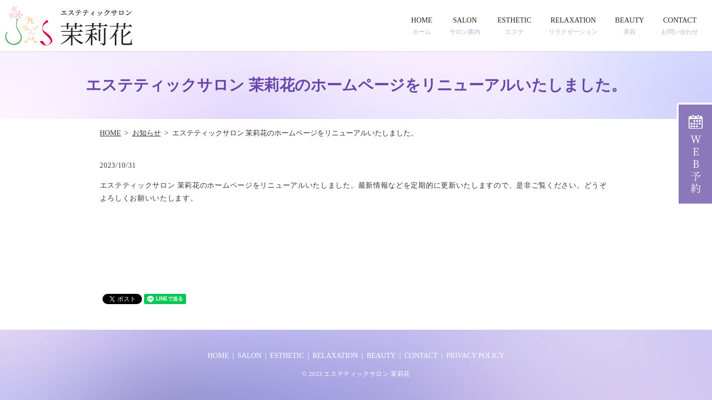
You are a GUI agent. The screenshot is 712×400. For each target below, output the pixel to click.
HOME (421, 26)
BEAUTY (629, 26)
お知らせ (146, 133)
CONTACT (679, 26)
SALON (465, 26)
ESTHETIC (515, 26)
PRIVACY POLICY (475, 355)
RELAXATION (573, 26)
